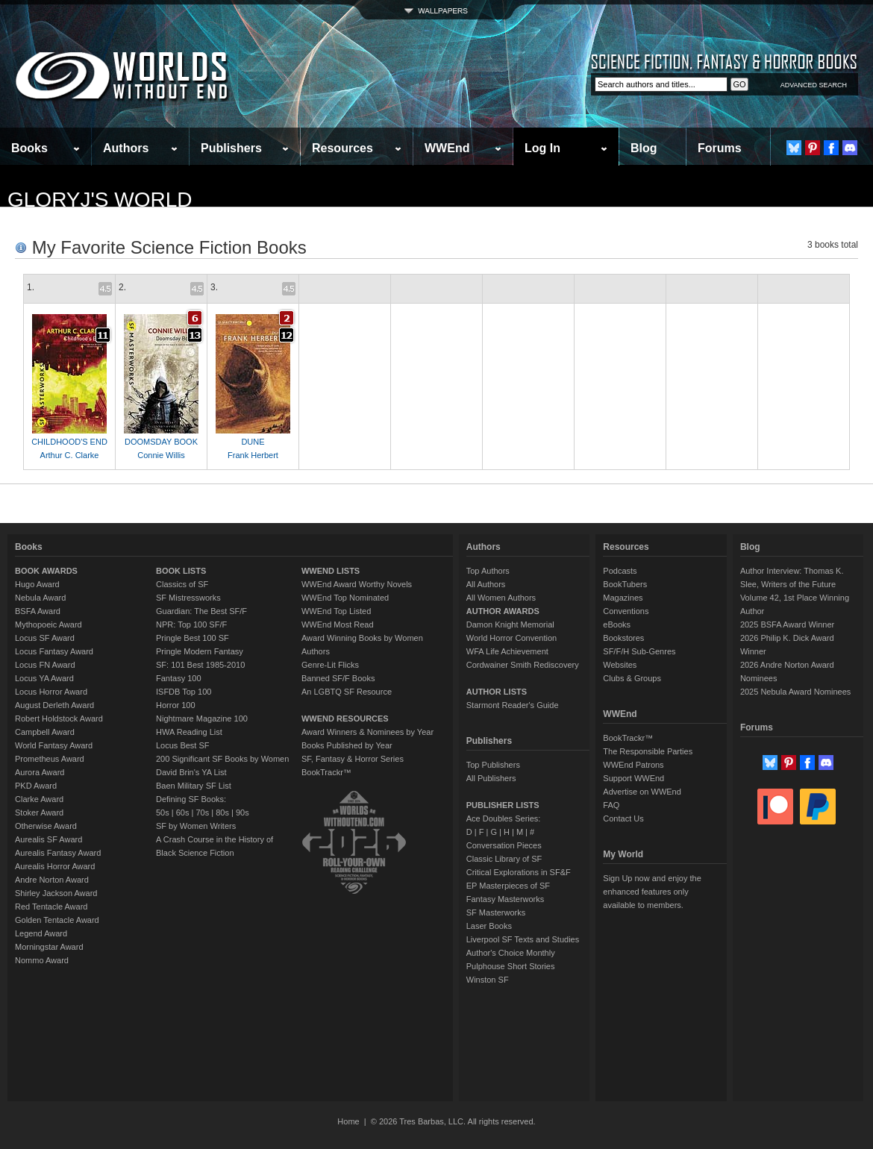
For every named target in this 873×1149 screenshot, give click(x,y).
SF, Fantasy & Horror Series (352, 758)
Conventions (625, 611)
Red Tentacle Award (51, 906)
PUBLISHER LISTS (502, 805)
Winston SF (487, 979)
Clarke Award (39, 799)
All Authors (486, 584)
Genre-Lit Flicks (330, 664)
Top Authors (488, 570)
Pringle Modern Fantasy (199, 651)
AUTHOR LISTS (496, 691)
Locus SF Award (45, 637)
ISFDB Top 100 (183, 691)
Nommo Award (42, 960)
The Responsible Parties (647, 751)
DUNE (252, 441)
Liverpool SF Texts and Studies (522, 939)
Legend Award (41, 933)
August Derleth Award (54, 705)
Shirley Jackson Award (56, 893)
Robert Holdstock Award (59, 718)
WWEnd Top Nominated (345, 597)
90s (242, 812)
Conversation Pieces (504, 845)
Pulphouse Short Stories (510, 966)
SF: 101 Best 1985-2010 (200, 664)
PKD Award (36, 785)
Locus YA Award (44, 678)
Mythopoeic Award (48, 624)
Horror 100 (175, 705)
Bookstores (623, 637)
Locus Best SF (183, 745)
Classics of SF (182, 584)
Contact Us (623, 818)
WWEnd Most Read (337, 624)
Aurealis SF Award (48, 839)
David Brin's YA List (191, 772)
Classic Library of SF (504, 858)
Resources (342, 148)
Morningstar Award (49, 946)
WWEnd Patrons (633, 764)
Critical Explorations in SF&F (518, 872)
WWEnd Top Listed (336, 611)
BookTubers (625, 584)
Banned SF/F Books (338, 678)
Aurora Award (39, 772)
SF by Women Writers (196, 825)
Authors (125, 148)
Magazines (622, 597)
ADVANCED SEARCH (813, 85)
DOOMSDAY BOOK (161, 441)
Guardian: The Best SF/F (201, 611)
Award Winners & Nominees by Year (367, 731)
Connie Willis (161, 455)
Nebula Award (40, 597)
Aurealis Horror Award (55, 866)
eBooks (616, 624)
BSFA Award (37, 611)
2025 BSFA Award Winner (787, 624)
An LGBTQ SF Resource (346, 691)
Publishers (231, 148)
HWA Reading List (189, 731)
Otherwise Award (46, 825)
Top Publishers (493, 764)
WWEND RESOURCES (345, 718)
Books (29, 148)
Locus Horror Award (51, 691)
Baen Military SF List (193, 785)
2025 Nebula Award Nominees (795, 691)
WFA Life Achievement (507, 651)
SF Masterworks (495, 912)
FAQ (611, 805)
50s (162, 812)
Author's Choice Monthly (510, 952)
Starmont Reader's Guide (512, 705)
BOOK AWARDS (46, 570)
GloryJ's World (100, 199)
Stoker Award (39, 812)
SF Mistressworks (188, 597)
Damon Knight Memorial (510, 624)
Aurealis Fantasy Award (58, 852)
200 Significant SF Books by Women (222, 758)
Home (348, 1121)
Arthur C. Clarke (69, 455)
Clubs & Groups (632, 678)
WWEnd (447, 148)
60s (183, 812)
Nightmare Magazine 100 (202, 718)
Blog (643, 148)
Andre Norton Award (52, 879)
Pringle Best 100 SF (192, 637)
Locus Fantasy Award (54, 651)
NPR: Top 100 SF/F (191, 624)
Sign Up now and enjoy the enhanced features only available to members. (652, 892)
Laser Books (489, 925)
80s (222, 812)
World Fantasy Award (54, 745)
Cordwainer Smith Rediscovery (522, 664)
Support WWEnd (633, 778)
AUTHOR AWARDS (502, 611)
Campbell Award (45, 731)
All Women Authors (501, 597)
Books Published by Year (346, 745)
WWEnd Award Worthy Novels (356, 584)
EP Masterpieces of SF (508, 885)
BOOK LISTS (181, 570)
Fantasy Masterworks (505, 899)
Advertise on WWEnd (642, 791)
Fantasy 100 (178, 678)
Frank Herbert (253, 455)
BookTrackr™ (326, 772)
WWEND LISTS (330, 570)
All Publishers (491, 778)
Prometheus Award (49, 758)
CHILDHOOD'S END (69, 441)
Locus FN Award (45, 664)
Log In (542, 148)
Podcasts (619, 570)
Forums (720, 148)
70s (202, 812)
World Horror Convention (511, 637)
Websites (619, 664)
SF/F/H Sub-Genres (639, 651)
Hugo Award (37, 584)
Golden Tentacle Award (57, 919)
